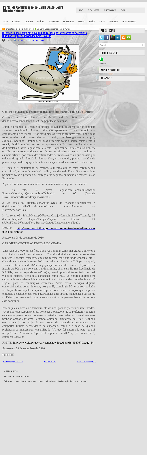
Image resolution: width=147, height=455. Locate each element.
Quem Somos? (93, 10)
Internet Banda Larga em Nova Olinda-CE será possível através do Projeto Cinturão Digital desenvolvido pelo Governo (44, 34)
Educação (16, 21)
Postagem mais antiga (86, 362)
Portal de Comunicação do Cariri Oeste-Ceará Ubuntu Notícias (33, 8)
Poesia (102, 21)
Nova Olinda (54, 21)
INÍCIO (5, 21)
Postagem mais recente (13, 362)
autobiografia (110, 10)
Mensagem (113, 21)
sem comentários (38, 40)
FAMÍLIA (123, 10)
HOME (81, 10)
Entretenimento (129, 21)
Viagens (81, 21)
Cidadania (29, 21)
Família (92, 21)
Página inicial (50, 362)
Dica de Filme (68, 21)
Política (40, 21)
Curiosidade (22, 40)
